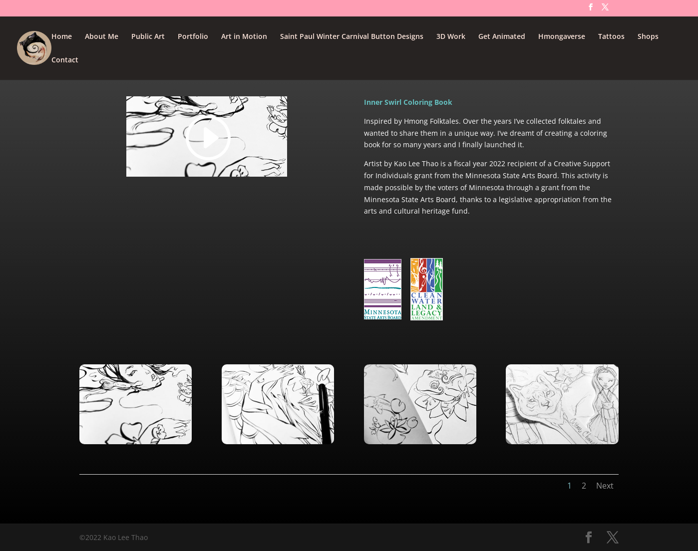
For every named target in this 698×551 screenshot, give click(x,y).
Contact (64, 60)
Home (61, 37)
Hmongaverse (561, 37)
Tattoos (611, 37)
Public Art (148, 37)
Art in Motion (244, 37)
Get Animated (501, 37)
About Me (101, 37)
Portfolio (193, 37)
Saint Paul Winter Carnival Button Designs (351, 37)
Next (605, 485)
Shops (648, 37)
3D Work (450, 37)
